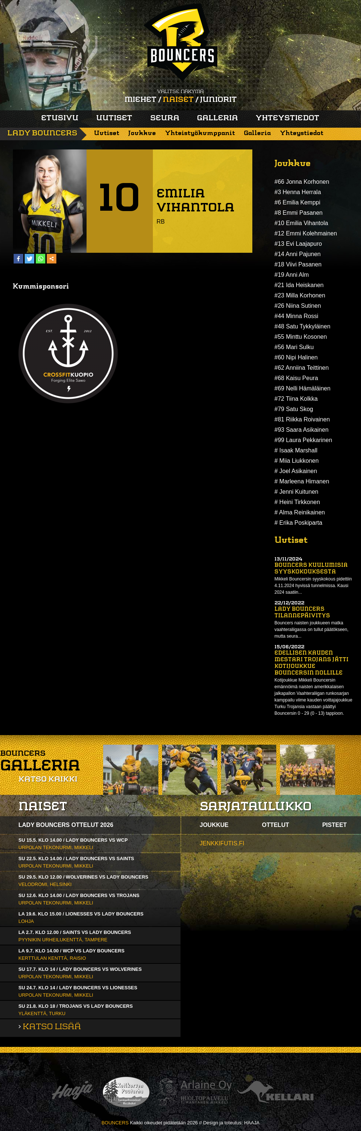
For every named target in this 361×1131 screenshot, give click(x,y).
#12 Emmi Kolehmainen (305, 233)
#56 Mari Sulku (294, 347)
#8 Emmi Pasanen (298, 213)
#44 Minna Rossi (296, 316)
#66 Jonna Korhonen (301, 182)
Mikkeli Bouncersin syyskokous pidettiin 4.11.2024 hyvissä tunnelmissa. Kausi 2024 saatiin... (313, 585)
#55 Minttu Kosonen (300, 337)
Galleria (217, 118)
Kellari (275, 1092)
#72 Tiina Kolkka (296, 399)
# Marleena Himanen (301, 481)
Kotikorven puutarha (126, 1092)
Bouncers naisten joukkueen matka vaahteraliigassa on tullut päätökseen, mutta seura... (311, 629)
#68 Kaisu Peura (296, 378)
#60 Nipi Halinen (296, 357)
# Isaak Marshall (296, 450)
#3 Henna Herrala (297, 192)
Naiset (178, 100)
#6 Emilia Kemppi (297, 202)
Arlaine (194, 1092)
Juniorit (218, 100)
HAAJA (252, 1122)
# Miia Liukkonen (296, 461)
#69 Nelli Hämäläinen (302, 388)
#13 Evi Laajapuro (298, 244)
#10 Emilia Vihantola (301, 223)
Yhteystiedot (287, 118)
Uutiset (114, 118)
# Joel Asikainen (295, 471)
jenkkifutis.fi (222, 843)
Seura (164, 118)
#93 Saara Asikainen (301, 430)
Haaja (72, 1092)
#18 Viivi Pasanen (298, 264)
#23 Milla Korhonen (299, 295)
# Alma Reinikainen (299, 512)
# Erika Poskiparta (298, 523)
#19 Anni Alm (291, 275)
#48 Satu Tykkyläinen (302, 326)
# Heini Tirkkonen (297, 502)
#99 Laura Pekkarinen (303, 440)
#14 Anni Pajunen (297, 254)
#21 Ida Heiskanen (298, 285)
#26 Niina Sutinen (297, 306)
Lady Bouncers (42, 133)
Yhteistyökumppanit (200, 133)
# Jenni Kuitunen (296, 492)
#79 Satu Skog (293, 409)
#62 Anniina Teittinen (301, 368)
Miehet (141, 100)
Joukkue (142, 133)
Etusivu (59, 118)
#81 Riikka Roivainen (302, 419)
